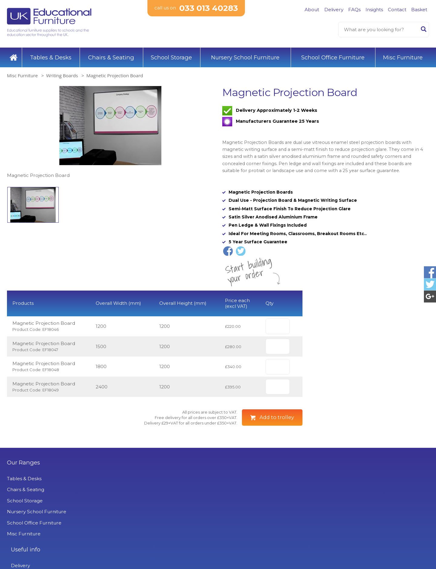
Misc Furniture (403, 54)
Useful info (129, 478)
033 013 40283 (208, 9)
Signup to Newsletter (375, 517)
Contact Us (127, 505)
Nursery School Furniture (245, 54)
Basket (419, 9)
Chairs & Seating (111, 54)
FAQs (354, 9)
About (312, 9)
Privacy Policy (130, 528)
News (120, 550)
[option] (110, 129)
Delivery (333, 9)
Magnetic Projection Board (114, 73)
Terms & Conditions (136, 517)
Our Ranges (23, 478)
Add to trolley (276, 434)
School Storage (171, 54)
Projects (124, 539)
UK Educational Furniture (257, 478)
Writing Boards (62, 73)
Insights (374, 9)
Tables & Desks (50, 54)
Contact (397, 9)
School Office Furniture (333, 54)
